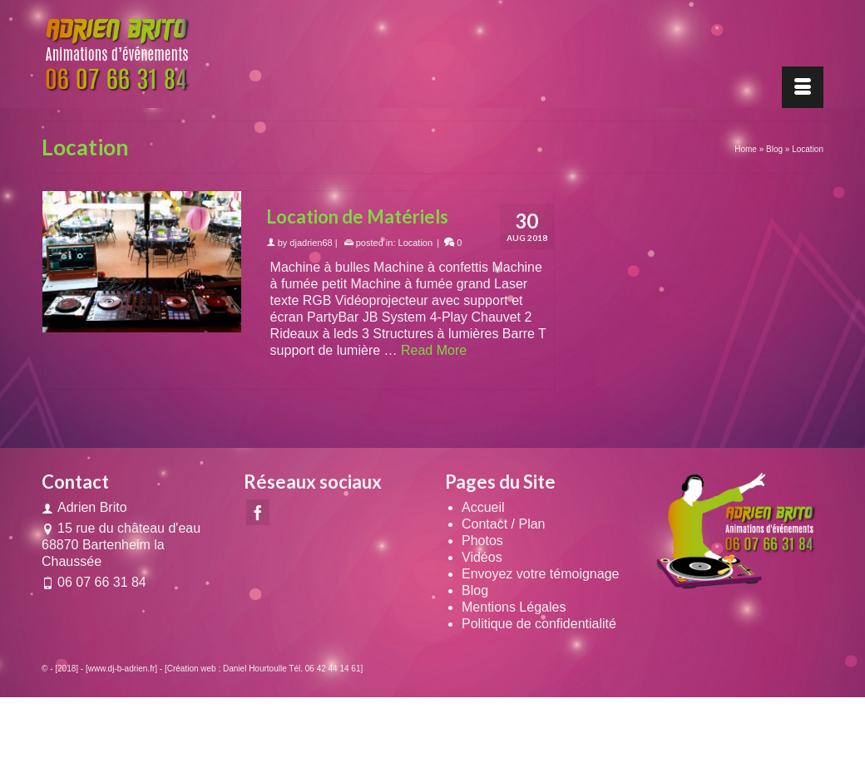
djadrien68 (310, 243)
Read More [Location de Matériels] (434, 350)
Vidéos (482, 557)
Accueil (483, 507)
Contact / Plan (504, 524)
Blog (475, 590)
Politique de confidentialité (539, 624)
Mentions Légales (514, 607)
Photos (482, 541)
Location (415, 243)
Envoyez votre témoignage (540, 574)
